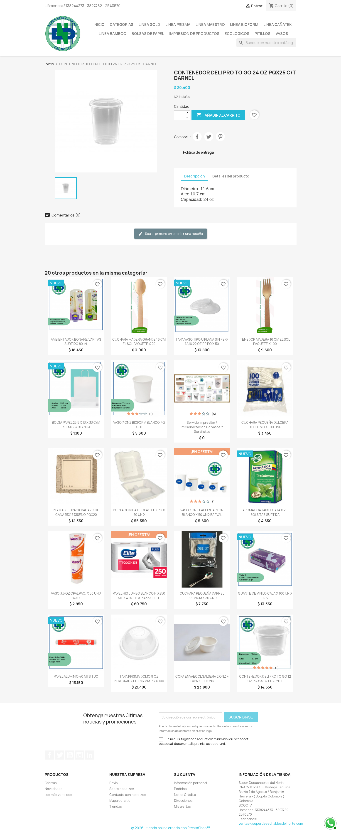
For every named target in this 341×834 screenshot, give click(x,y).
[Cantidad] (179, 115)
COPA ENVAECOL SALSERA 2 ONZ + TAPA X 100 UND (201, 678)
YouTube (69, 755)
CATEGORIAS (121, 24)
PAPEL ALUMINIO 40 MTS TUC (76, 676)
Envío (113, 783)
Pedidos (180, 789)
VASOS (282, 33)
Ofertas (51, 783)
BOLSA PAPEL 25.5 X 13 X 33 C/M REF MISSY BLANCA (76, 424)
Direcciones (183, 800)
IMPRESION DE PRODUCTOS (194, 33)
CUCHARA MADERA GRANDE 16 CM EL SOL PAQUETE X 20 (139, 341)
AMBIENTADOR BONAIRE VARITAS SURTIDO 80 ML (76, 341)
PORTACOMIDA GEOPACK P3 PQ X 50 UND (139, 512)
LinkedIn (89, 755)
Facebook (49, 755)
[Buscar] (266, 42)
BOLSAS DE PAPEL (148, 33)
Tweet (208, 136)
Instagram (79, 755)
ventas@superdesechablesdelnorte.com (271, 823)
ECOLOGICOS (237, 33)
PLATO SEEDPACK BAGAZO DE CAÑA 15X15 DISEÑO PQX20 (76, 512)
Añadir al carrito (218, 115)
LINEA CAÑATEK (277, 24)
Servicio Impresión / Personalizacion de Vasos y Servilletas (202, 427)
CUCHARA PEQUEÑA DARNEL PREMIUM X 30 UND (202, 595)
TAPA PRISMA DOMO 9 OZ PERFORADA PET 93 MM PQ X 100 (139, 678)
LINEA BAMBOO (112, 33)
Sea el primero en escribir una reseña (170, 233)
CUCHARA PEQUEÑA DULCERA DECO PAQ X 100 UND (264, 424)
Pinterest (220, 136)
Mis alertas (182, 806)
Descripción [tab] (194, 176)
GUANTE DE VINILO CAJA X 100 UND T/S (265, 595)
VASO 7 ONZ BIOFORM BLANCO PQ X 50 (139, 424)
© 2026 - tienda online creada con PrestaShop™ (170, 828)
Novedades (53, 789)
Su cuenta (184, 774)
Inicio (99, 24)
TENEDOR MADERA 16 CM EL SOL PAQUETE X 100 (265, 341)
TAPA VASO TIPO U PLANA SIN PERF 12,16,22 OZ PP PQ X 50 (202, 341)
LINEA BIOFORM (244, 24)
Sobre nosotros (121, 789)
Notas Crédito (185, 794)
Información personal (190, 783)
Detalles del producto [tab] (230, 176)
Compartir (197, 136)
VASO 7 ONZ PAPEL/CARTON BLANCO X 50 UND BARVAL (201, 512)
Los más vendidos (58, 794)
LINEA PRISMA (177, 24)
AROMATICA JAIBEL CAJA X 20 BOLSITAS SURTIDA (265, 512)
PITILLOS (262, 33)
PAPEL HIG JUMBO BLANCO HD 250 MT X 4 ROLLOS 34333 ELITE (139, 595)
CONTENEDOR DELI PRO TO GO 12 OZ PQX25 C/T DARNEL (265, 678)
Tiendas (115, 806)
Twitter (59, 755)
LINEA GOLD (149, 24)
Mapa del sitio (119, 800)
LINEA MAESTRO (210, 24)
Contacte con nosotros (127, 794)
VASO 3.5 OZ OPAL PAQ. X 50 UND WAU (76, 595)
